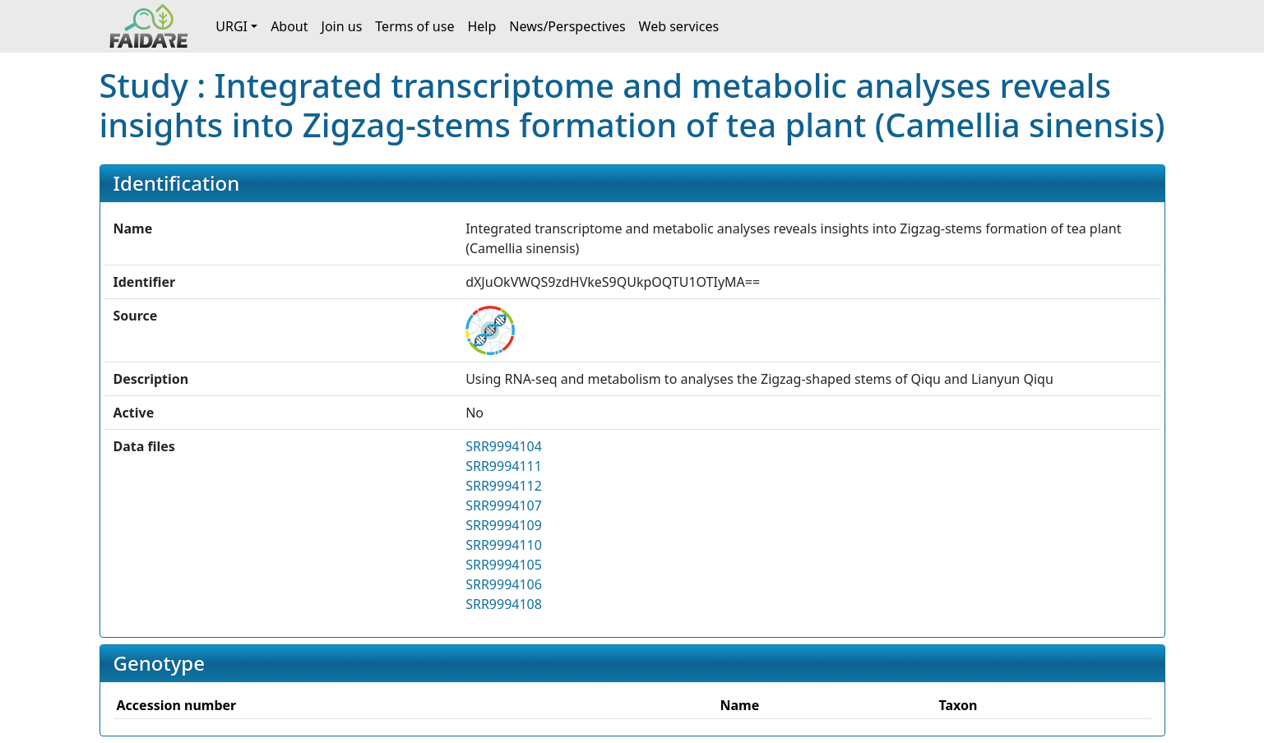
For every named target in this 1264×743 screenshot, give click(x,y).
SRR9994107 (503, 505)
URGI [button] (231, 26)
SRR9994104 (503, 446)
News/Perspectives (567, 26)
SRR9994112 (503, 486)
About (289, 26)
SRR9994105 (503, 565)
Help (481, 26)
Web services (679, 26)
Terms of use (414, 26)
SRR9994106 (503, 584)
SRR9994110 (503, 545)
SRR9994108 (503, 604)
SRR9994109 (503, 525)
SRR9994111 (503, 466)
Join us (342, 26)
